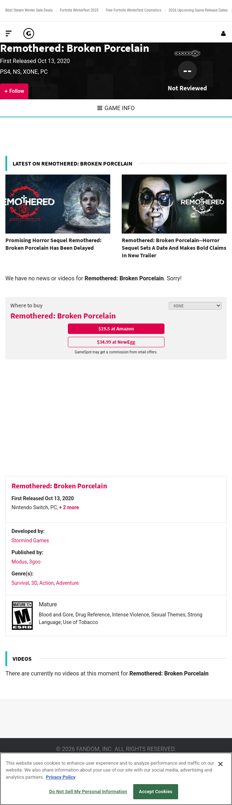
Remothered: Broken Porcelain (74, 48)
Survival (20, 583)
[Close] (220, 764)
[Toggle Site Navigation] (8, 33)
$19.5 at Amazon (116, 328)
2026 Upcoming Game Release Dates (198, 10)
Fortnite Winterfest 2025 (79, 10)
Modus (19, 562)
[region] (116, 778)
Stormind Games (30, 540)
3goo (35, 562)
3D (34, 583)
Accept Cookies (155, 791)
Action (47, 583)
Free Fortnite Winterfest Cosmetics (133, 10)
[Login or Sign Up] (223, 33)
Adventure (67, 583)
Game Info (116, 108)
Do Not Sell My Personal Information (88, 791)
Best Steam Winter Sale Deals (28, 10)
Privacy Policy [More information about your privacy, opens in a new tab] (60, 777)
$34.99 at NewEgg (116, 342)
